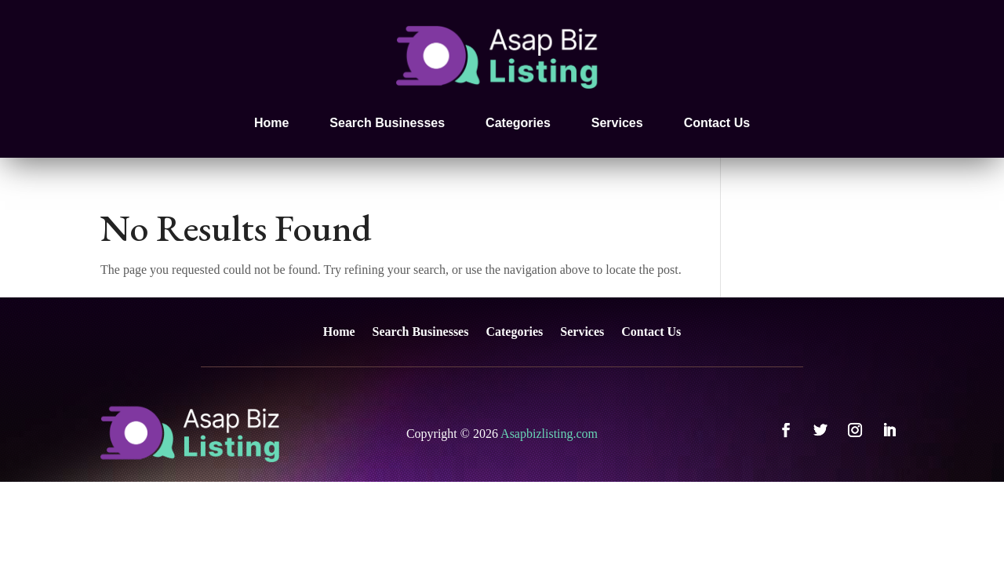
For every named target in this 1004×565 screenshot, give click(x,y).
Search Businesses (387, 122)
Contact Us (717, 122)
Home (271, 122)
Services (617, 122)
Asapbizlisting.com (549, 433)
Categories (518, 122)
